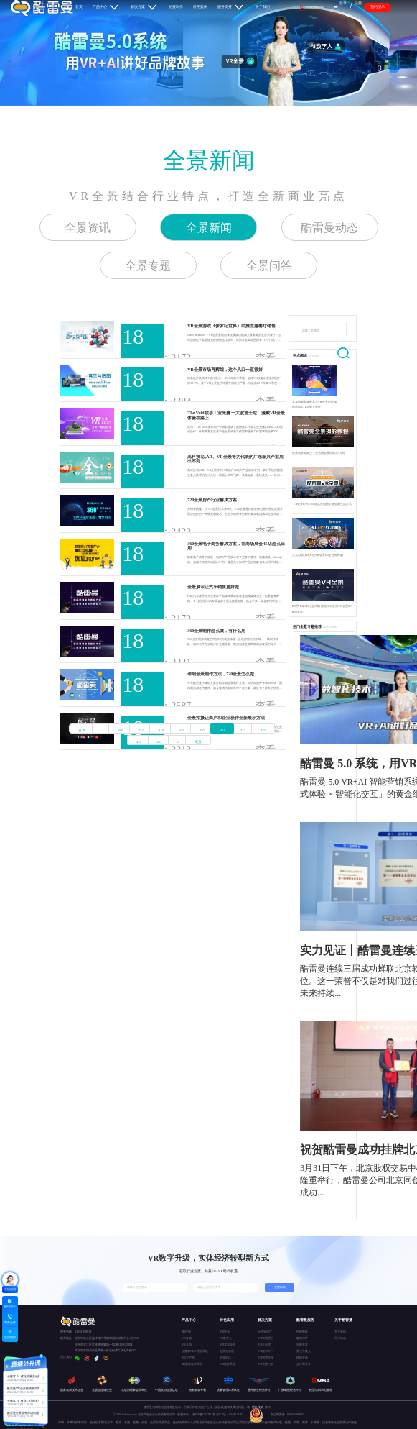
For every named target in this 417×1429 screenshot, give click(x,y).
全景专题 (148, 266)
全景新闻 (209, 160)
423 (263, 730)
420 (202, 730)
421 (222, 730)
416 (120, 730)
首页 (81, 730)
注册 (358, 3)
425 (159, 742)
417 (141, 730)
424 (138, 742)
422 (242, 730)
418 (161, 730)
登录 (343, 3)
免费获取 (280, 1287)
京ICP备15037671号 (204, 1414)
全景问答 (269, 266)
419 (181, 730)
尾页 (198, 742)
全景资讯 (88, 228)
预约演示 (377, 6)
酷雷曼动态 (329, 228)
